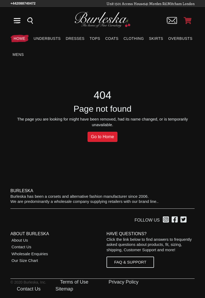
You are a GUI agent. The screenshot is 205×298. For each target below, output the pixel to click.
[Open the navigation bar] (17, 20)
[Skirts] (156, 38)
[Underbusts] (47, 38)
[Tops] (94, 38)
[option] (167, 220)
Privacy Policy (124, 282)
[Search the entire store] (30, 20)
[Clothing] (133, 38)
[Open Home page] (102, 19)
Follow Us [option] (147, 220)
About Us (19, 240)
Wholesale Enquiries (29, 253)
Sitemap (64, 289)
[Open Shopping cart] (187, 20)
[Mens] (17, 54)
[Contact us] (172, 20)
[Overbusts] (180, 38)
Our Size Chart (24, 260)
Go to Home (102, 136)
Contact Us (21, 247)
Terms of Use (74, 282)
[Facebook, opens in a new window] (175, 220)
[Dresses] (75, 38)
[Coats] (112, 38)
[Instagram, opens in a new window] (167, 220)
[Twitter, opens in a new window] (184, 220)
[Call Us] (23, 3)
